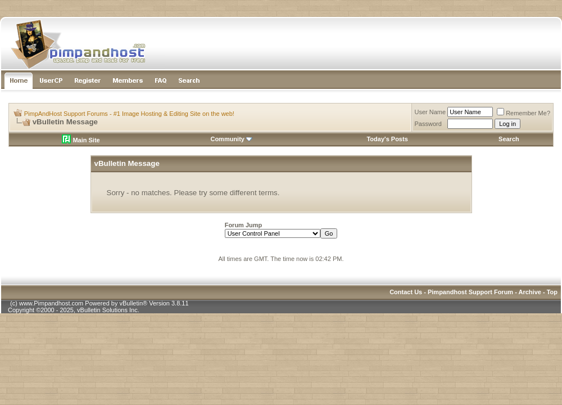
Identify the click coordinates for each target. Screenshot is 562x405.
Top (552, 292)
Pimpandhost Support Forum (470, 292)
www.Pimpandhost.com (51, 303)
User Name (430, 112)
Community (231, 139)
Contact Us (405, 292)
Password (428, 123)
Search (508, 139)
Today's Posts (386, 139)
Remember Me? (523, 113)
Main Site (80, 140)
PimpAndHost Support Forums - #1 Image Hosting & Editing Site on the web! (129, 113)
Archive (530, 292)
